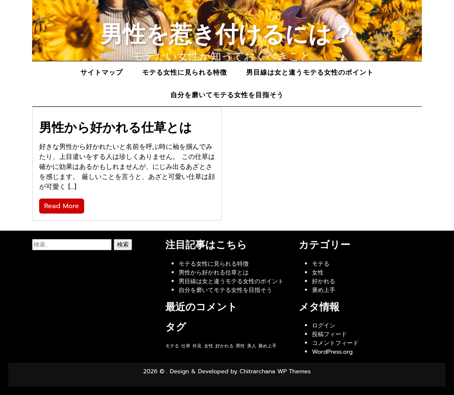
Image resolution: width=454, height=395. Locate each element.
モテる (320, 263)
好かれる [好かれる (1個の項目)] (224, 345)
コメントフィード (335, 343)
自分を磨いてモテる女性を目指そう (227, 95)
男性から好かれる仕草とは (214, 272)
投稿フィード (329, 334)
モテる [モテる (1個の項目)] (172, 345)
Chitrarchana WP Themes (275, 371)
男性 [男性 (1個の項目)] (240, 345)
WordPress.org (332, 351)
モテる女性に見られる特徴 (184, 73)
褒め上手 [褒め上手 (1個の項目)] (267, 345)
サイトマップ (101, 73)
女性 (318, 272)
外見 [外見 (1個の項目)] (197, 345)
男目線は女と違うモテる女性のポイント (310, 73)
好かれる (323, 281)
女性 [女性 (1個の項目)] (208, 345)
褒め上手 (323, 290)
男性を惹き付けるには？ (227, 34)
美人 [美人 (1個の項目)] (251, 345)
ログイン (323, 325)
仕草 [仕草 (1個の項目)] (185, 345)
